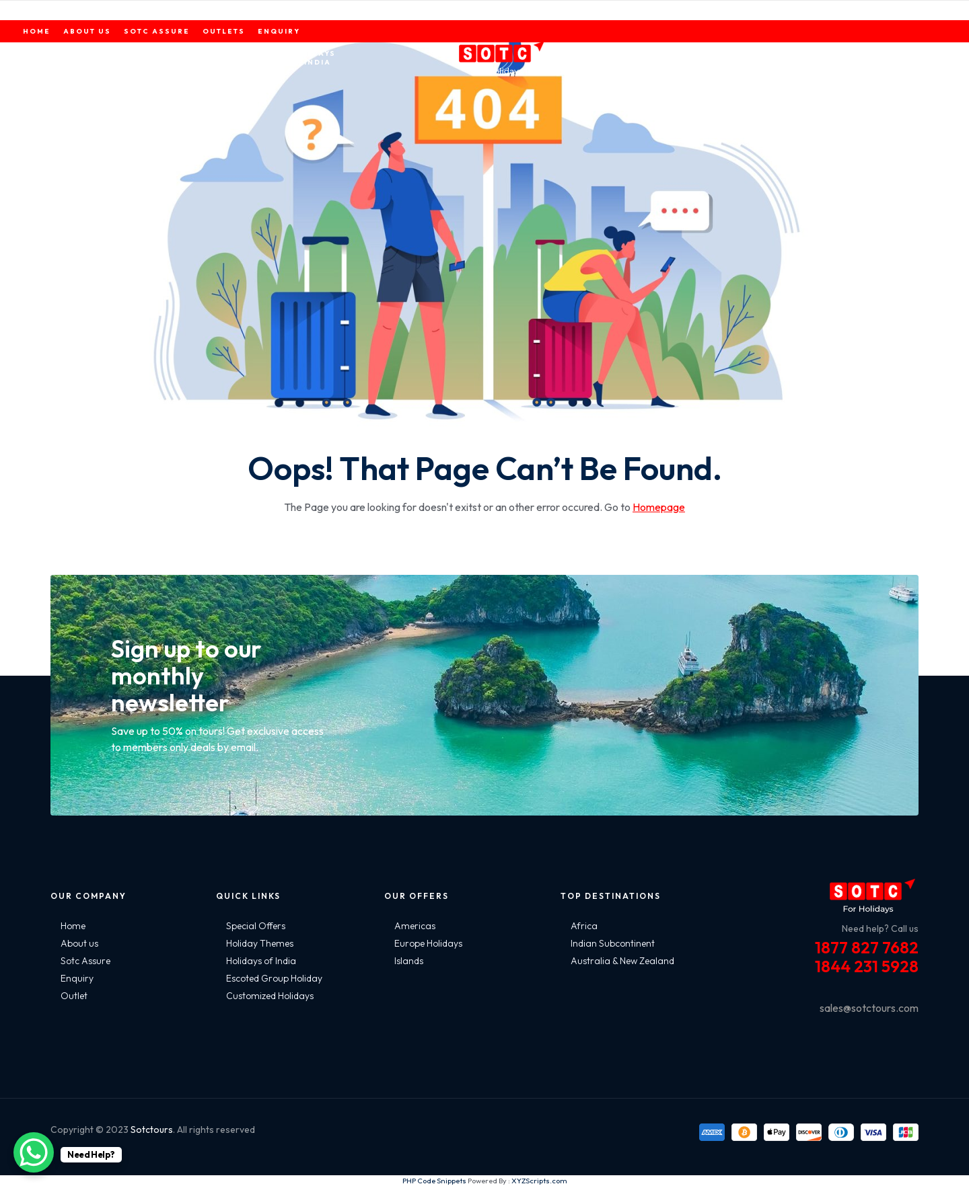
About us (79, 943)
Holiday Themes (259, 943)
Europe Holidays (428, 943)
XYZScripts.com (539, 1180)
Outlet (74, 996)
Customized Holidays (270, 996)
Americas (414, 926)
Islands (408, 961)
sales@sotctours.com (869, 1008)
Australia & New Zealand (622, 961)
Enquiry (77, 978)
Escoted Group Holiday (274, 978)
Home (73, 926)
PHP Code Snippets (434, 1180)
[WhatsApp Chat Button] (33, 1152)
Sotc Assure (85, 961)
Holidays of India (261, 961)
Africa (584, 926)
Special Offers (255, 926)
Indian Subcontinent (613, 943)
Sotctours (152, 1129)
